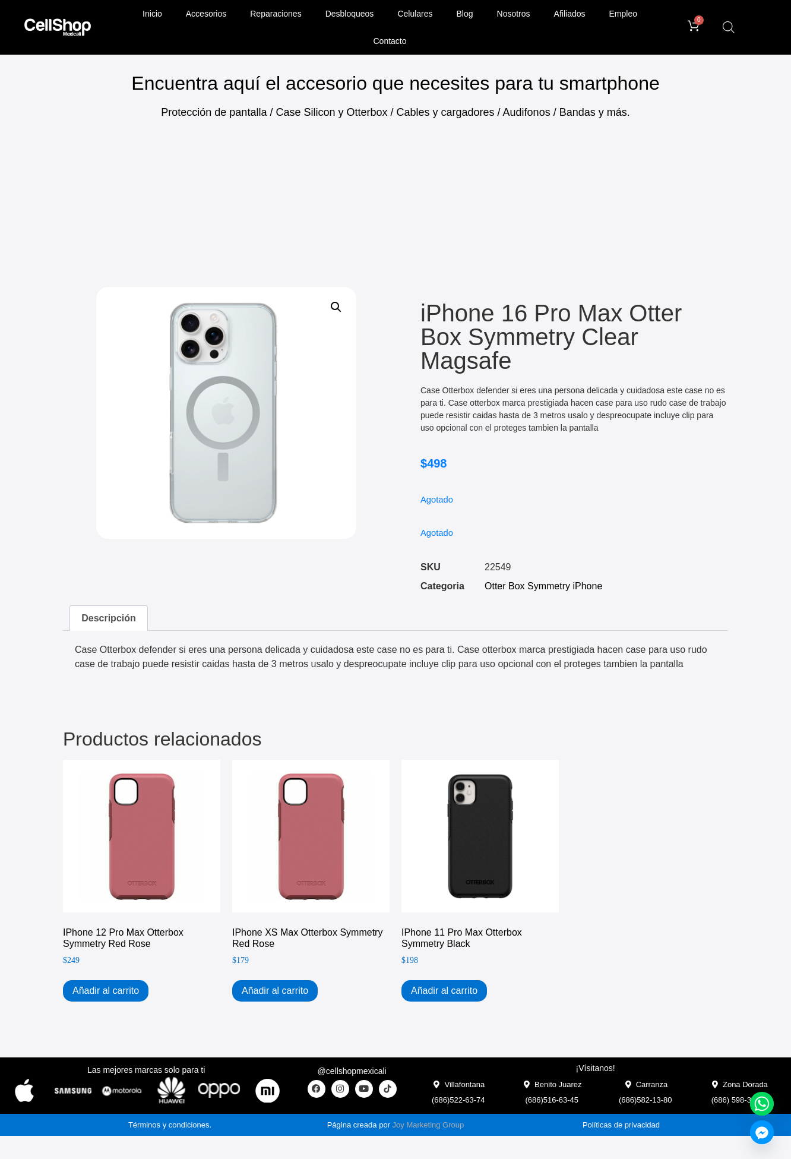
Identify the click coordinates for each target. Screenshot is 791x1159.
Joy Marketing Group (428, 1124)
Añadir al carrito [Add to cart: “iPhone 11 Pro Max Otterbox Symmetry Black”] (444, 991)
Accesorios (206, 13)
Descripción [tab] (108, 618)
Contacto (390, 41)
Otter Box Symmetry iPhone (543, 586)
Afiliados (570, 13)
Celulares (414, 13)
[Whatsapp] (762, 1104)
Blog (465, 13)
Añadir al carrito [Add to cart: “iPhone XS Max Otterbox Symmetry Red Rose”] (275, 991)
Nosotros (513, 13)
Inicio (152, 13)
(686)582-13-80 (645, 1099)
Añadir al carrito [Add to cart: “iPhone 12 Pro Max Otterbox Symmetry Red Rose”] (105, 991)
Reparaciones (275, 13)
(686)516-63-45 (551, 1099)
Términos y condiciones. (169, 1124)
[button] (336, 307)
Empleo (623, 13)
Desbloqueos (349, 13)
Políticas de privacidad (621, 1124)
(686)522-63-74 (458, 1099)
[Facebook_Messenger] (762, 1132)
